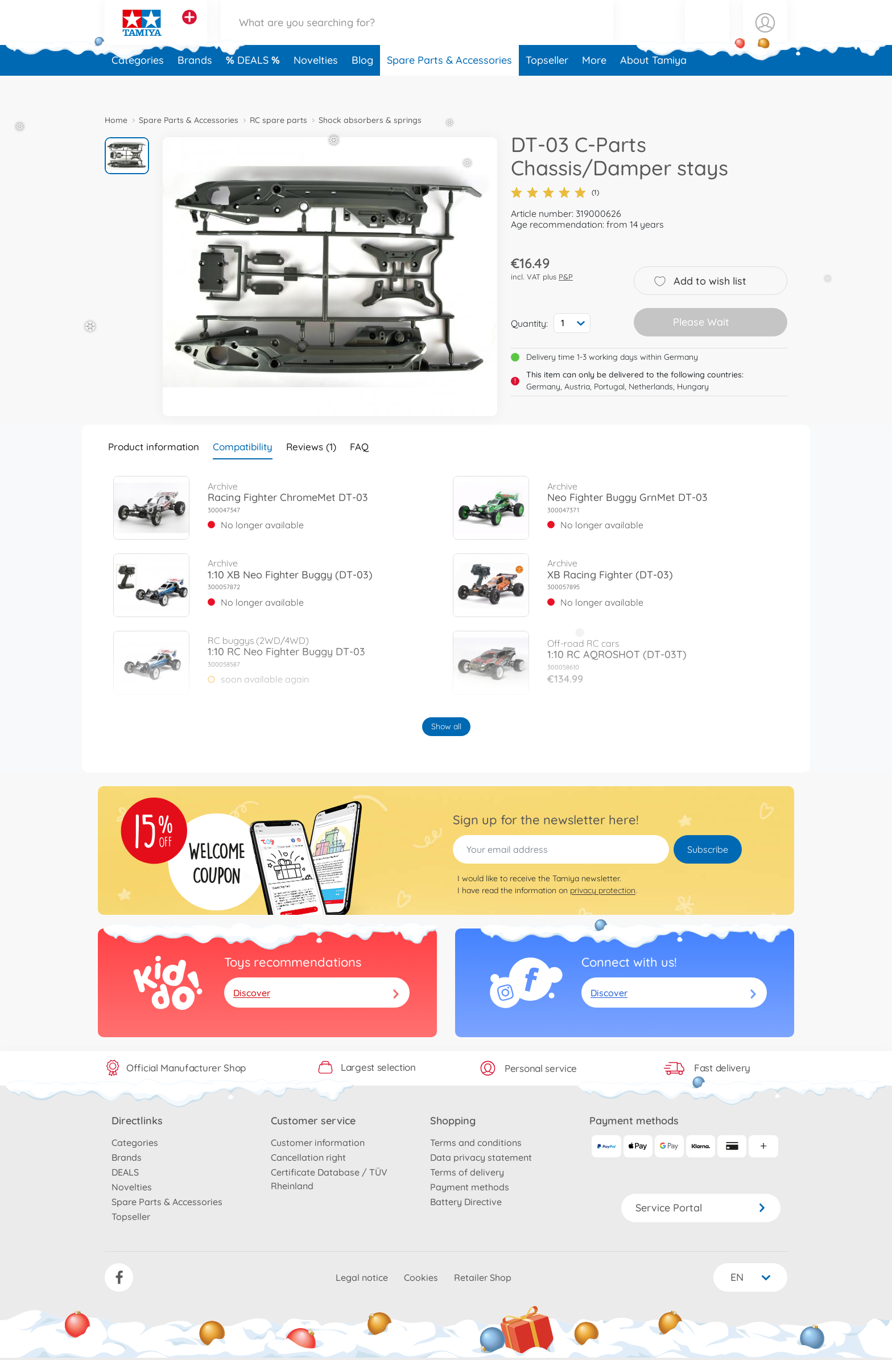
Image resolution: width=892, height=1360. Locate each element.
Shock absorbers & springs (370, 120)
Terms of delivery (467, 1172)
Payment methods (469, 1187)
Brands (194, 87)
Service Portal (700, 1207)
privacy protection (602, 890)
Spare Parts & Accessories (449, 87)
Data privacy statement (481, 1157)
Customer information (318, 1142)
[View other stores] (189, 30)
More (594, 87)
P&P (566, 276)
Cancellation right (308, 1157)
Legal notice (362, 1277)
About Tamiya (653, 87)
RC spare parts (278, 120)
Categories (138, 87)
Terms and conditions (476, 1142)
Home (116, 120)
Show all (446, 726)
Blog (362, 87)
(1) (555, 192)
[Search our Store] (417, 36)
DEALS (254, 87)
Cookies (421, 1277)
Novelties (316, 87)
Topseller (547, 87)
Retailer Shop (482, 1277)
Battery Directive (466, 1201)
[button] (707, 36)
